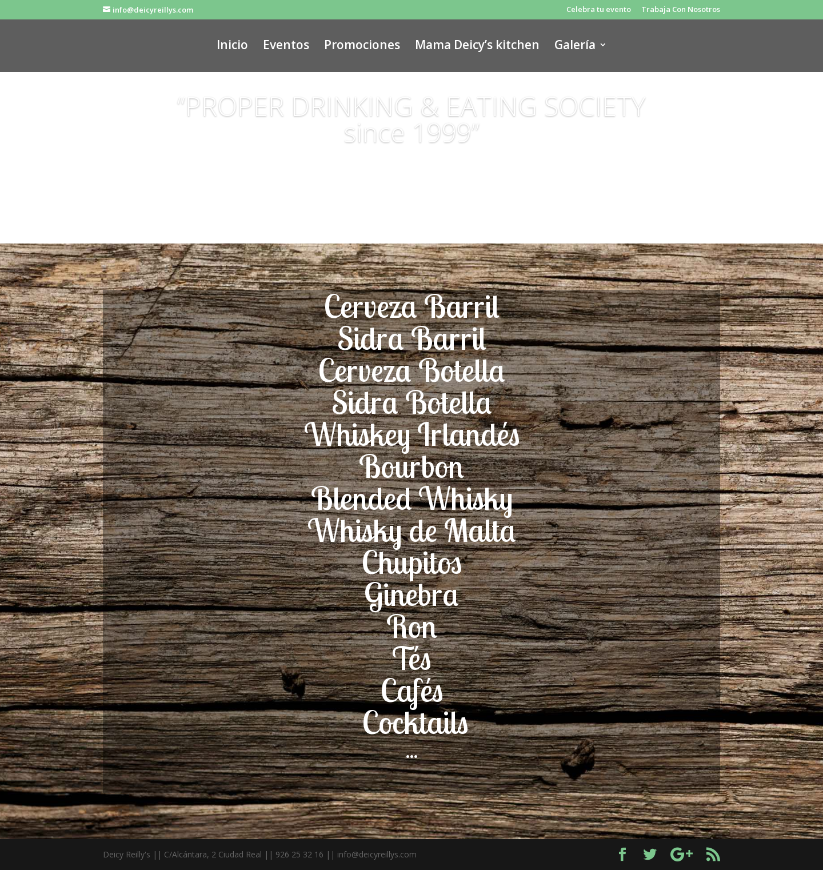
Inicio (232, 47)
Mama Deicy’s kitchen (477, 47)
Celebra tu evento (598, 10)
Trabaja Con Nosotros (680, 10)
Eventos (286, 47)
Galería (575, 47)
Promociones (362, 47)
